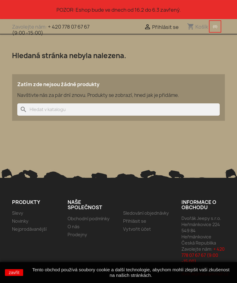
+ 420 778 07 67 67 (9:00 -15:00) (50, 29)
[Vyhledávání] (118, 109)
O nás (74, 226)
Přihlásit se (134, 221)
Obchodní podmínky (89, 218)
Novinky (20, 221)
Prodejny (77, 234)
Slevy (17, 213)
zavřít (14, 272)
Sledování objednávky (146, 213)
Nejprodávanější (29, 229)
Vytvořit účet (137, 229)
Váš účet (135, 202)
